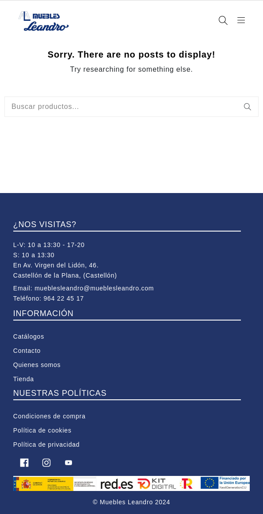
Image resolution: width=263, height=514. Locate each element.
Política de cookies (42, 430)
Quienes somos (37, 364)
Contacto (27, 350)
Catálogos (28, 336)
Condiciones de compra (49, 416)
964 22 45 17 (63, 298)
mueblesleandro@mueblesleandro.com (94, 288)
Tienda (23, 379)
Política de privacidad (46, 444)
